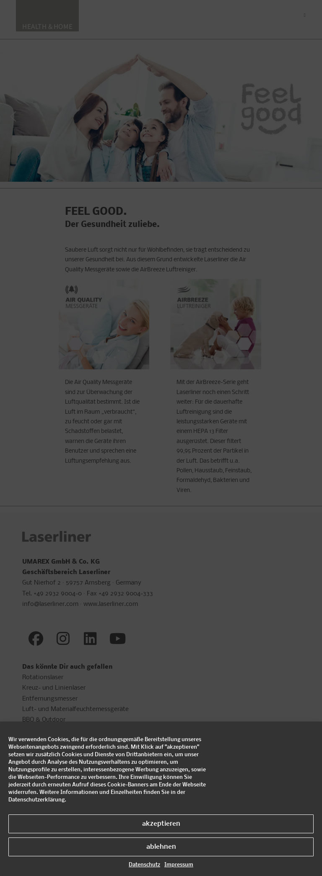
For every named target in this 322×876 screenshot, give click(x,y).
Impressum (178, 865)
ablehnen (161, 846)
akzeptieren (161, 823)
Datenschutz (144, 865)
